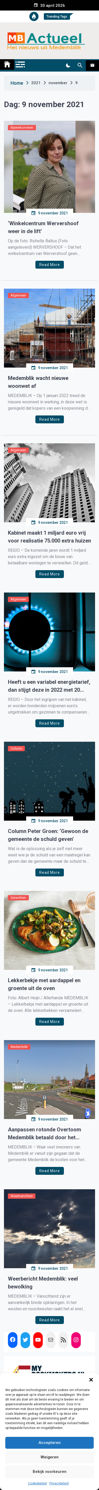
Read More (49, 265)
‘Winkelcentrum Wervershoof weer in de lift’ (43, 227)
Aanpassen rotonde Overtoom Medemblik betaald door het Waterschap (44, 1133)
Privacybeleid (59, 1483)
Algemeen (18, 295)
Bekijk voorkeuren (50, 1471)
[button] (91, 1379)
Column (16, 748)
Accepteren (50, 1442)
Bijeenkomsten (22, 127)
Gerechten (18, 898)
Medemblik (19, 1047)
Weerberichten (22, 1196)
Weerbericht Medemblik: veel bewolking (43, 1283)
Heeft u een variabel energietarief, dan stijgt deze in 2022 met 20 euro (49, 686)
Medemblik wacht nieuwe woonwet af (38, 382)
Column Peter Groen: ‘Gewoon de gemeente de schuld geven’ (48, 835)
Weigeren (50, 1457)
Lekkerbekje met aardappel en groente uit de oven (44, 984)
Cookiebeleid (37, 1483)
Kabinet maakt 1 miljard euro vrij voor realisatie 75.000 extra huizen (49, 537)
